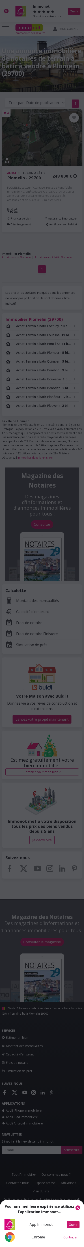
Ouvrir (73, 1224)
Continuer (70, 1237)
